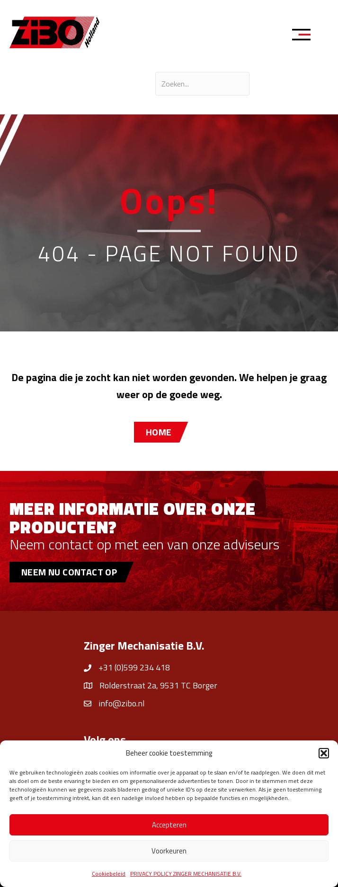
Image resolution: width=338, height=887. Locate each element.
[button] (324, 753)
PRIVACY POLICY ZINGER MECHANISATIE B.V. (185, 873)
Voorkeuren (169, 850)
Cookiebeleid (108, 873)
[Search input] (202, 84)
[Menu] (304, 36)
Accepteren (169, 824)
